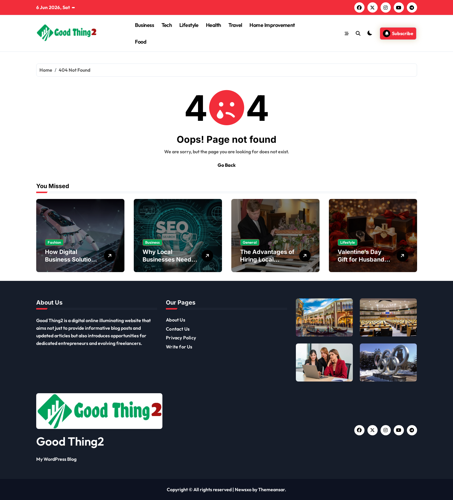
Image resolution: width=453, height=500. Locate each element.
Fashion (54, 242)
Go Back (227, 165)
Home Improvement (272, 25)
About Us (175, 320)
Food (140, 41)
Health (213, 25)
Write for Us (179, 347)
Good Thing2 (70, 441)
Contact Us (178, 329)
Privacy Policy (181, 338)
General (250, 242)
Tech (167, 25)
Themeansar (271, 489)
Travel (235, 25)
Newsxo (243, 489)
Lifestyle (188, 25)
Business (144, 25)
